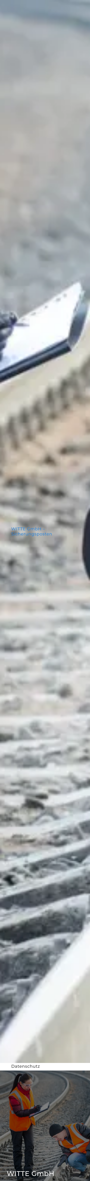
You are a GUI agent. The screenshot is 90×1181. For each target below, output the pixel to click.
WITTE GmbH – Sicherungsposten (31, 531)
